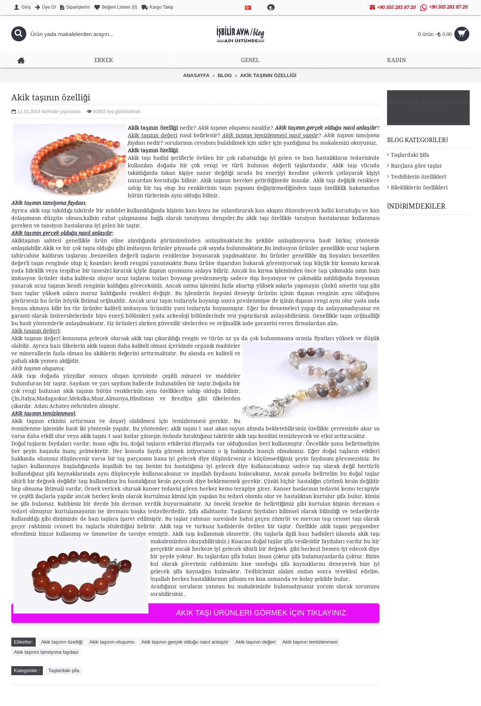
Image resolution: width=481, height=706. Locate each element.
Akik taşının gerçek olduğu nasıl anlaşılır (185, 642)
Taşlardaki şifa (63, 670)
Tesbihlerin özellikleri (418, 177)
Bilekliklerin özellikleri (419, 188)
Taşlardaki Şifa (410, 155)
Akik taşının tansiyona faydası (46, 652)
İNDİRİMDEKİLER (416, 206)
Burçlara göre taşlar (416, 166)
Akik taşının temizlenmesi (309, 642)
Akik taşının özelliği (62, 642)
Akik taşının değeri (255, 642)
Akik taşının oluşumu (112, 642)
